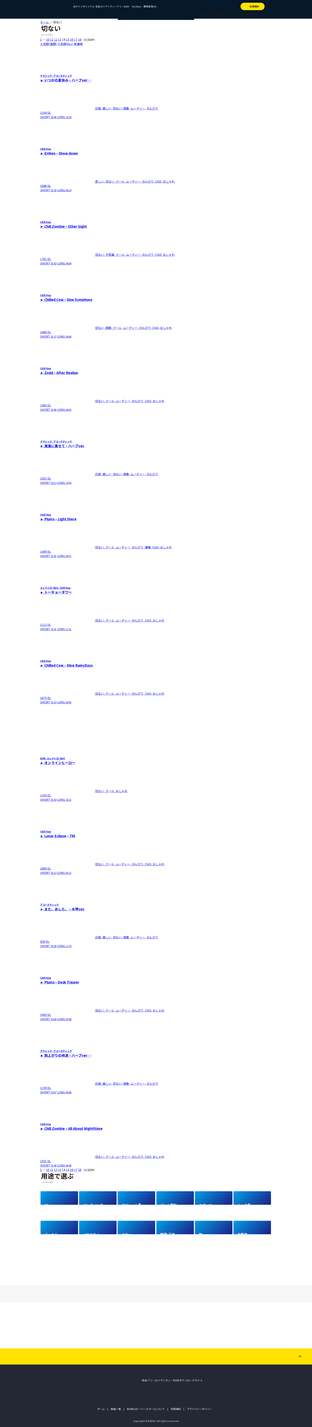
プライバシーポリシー (199, 1409)
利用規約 (176, 1409)
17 (75, 39)
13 (59, 39)
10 (47, 39)
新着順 (78, 44)
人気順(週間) (48, 44)
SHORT (48, 117)
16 (71, 39)
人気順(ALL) (65, 44)
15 (67, 39)
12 (55, 39)
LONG (64, 117)
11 (51, 39)
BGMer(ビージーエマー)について (237, 14)
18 (79, 39)
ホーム (188, 14)
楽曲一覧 (204, 14)
